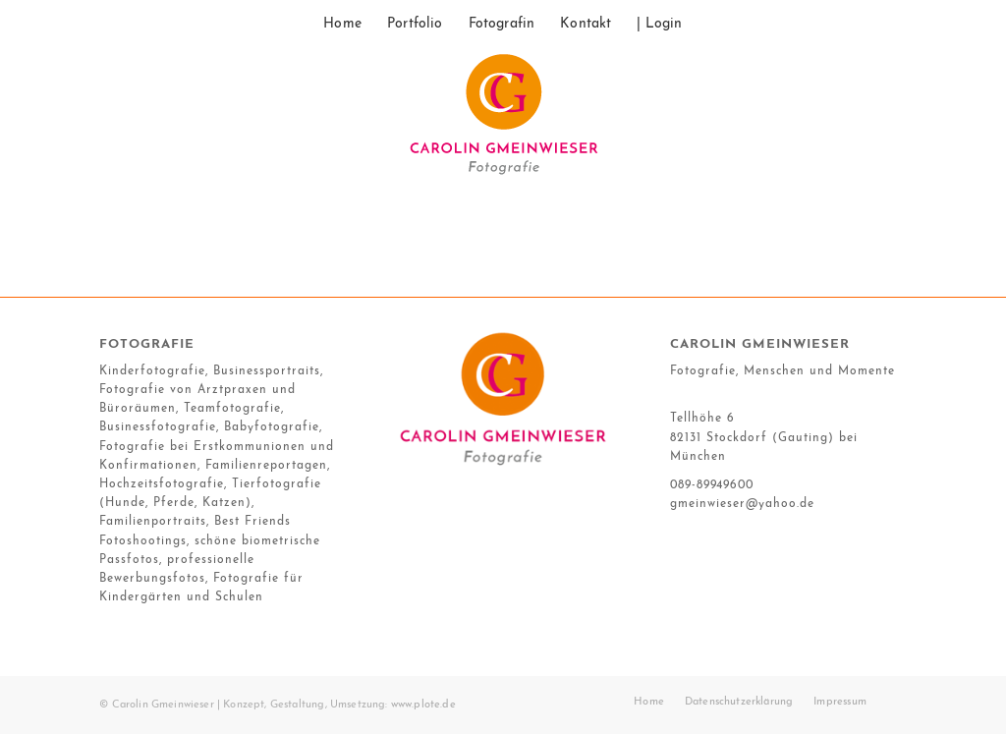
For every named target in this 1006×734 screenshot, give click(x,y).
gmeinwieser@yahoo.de (742, 504)
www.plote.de (423, 705)
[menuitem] (342, 24)
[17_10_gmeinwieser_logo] (503, 123)
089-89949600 (712, 485)
